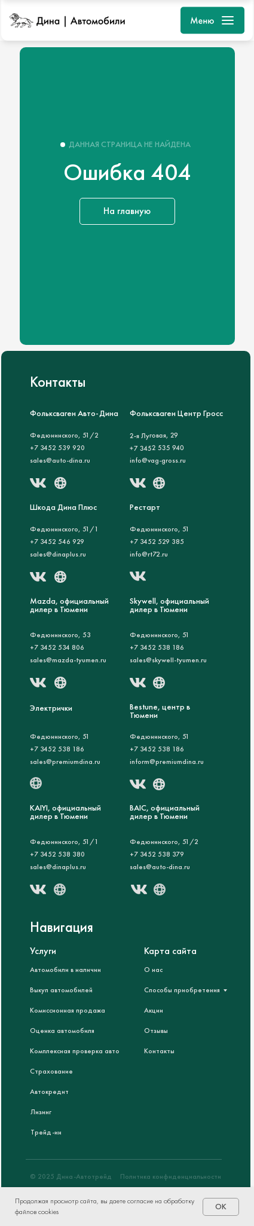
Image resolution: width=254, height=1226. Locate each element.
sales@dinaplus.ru (58, 867)
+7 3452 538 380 (57, 854)
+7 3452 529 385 (157, 541)
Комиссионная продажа (67, 1010)
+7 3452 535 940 (156, 447)
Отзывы (156, 1030)
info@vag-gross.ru (158, 460)
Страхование (51, 1071)
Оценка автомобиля (62, 1030)
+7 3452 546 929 (57, 541)
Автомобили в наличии (65, 969)
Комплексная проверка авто (75, 1051)
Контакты (159, 1051)
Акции (153, 1010)
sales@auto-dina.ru (60, 460)
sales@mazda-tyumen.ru (68, 660)
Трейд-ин (46, 1132)
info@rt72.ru (149, 554)
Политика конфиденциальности (170, 1176)
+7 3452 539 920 (57, 448)
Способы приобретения (182, 990)
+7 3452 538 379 (157, 854)
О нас (153, 969)
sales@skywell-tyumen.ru (168, 660)
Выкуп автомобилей (61, 990)
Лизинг (40, 1112)
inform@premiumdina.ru (167, 761)
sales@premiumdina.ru (65, 761)
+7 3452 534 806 (57, 647)
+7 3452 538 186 (157, 647)
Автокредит (49, 1091)
